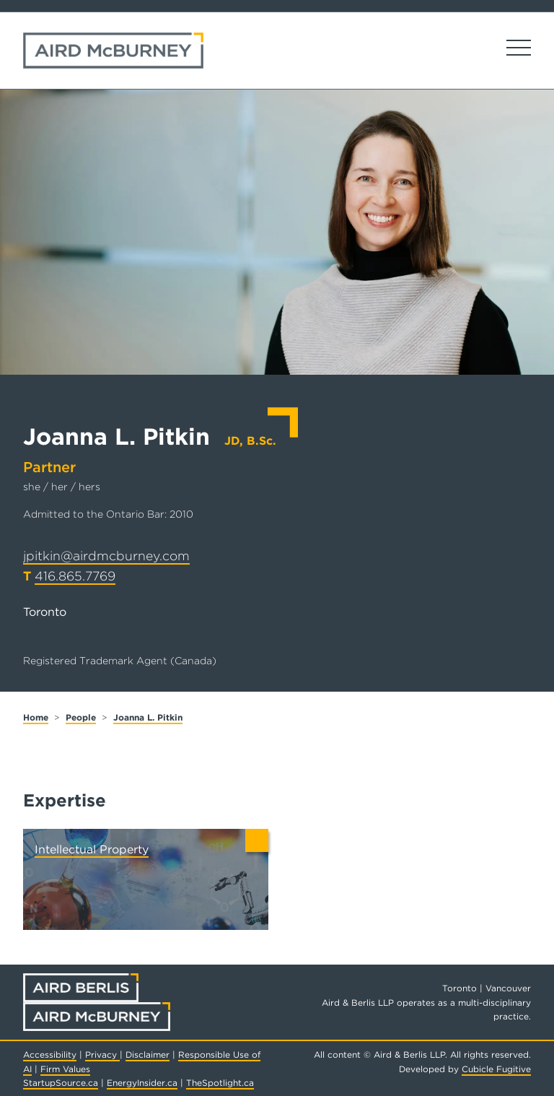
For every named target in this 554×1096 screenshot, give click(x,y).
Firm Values (65, 1069)
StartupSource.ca (60, 1082)
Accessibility (49, 1054)
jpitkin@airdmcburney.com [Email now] (106, 555)
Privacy (102, 1054)
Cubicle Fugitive (496, 1069)
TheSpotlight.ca (220, 1082)
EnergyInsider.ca (142, 1082)
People (81, 717)
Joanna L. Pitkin (148, 717)
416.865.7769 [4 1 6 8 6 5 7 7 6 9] (75, 575)
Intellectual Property (92, 849)
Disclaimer (148, 1054)
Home (35, 717)
